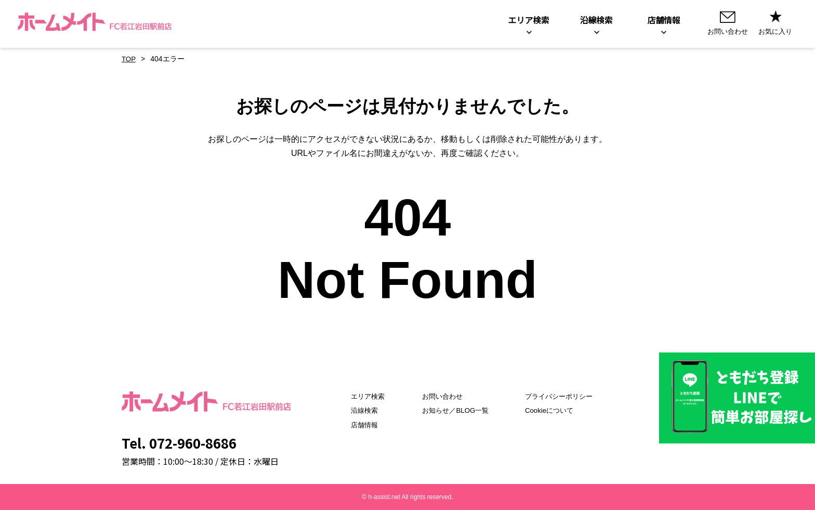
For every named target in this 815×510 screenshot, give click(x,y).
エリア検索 (357, 396)
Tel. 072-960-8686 (179, 442)
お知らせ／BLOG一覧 (452, 410)
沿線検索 (354, 410)
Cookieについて (553, 410)
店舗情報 (354, 425)
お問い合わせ (438, 396)
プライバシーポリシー (563, 396)
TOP (129, 59)
